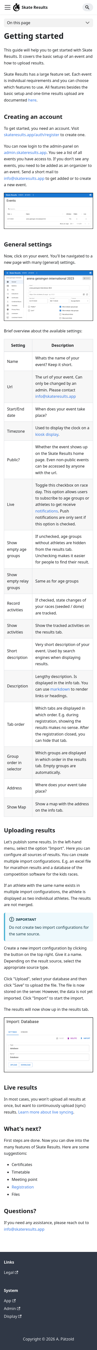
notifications (46, 511)
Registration (23, 1187)
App (10, 1300)
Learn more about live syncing (45, 1112)
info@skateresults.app (24, 178)
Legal (11, 1272)
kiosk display (46, 434)
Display (13, 1316)
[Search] (87, 7)
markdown (60, 689)
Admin (12, 1308)
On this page (18, 22)
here (32, 100)
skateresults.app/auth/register (31, 134)
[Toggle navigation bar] (7, 7)
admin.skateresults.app (25, 152)
